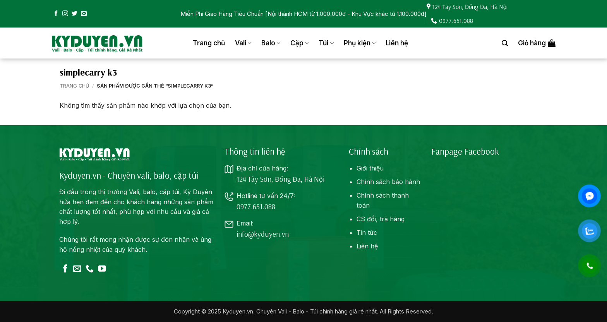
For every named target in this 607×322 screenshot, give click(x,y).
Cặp (299, 43)
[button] (505, 43)
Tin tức (367, 232)
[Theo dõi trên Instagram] (65, 13)
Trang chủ (209, 43)
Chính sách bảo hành (388, 182)
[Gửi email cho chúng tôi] (84, 13)
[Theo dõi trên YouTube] (102, 269)
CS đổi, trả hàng (381, 219)
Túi (326, 43)
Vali (243, 43)
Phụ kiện (360, 43)
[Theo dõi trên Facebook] (56, 13)
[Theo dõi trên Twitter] (74, 13)
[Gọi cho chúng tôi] (90, 269)
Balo (270, 43)
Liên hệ (397, 43)
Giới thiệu (370, 168)
